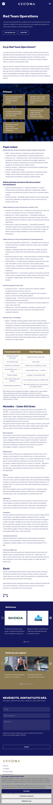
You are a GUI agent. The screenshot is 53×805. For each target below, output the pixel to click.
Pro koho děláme (8, 771)
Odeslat (26, 747)
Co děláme (6, 768)
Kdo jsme (5, 766)
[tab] (24, 641)
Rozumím (26, 791)
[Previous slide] (2, 618)
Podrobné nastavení (26, 796)
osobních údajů (14, 735)
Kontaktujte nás (10, 32)
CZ (50, 4)
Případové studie (8, 774)
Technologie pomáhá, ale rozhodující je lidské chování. (35, 676)
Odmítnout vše (26, 801)
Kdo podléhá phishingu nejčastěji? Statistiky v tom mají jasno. (15, 676)
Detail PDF (23, 32)
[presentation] (13, 740)
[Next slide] (50, 618)
